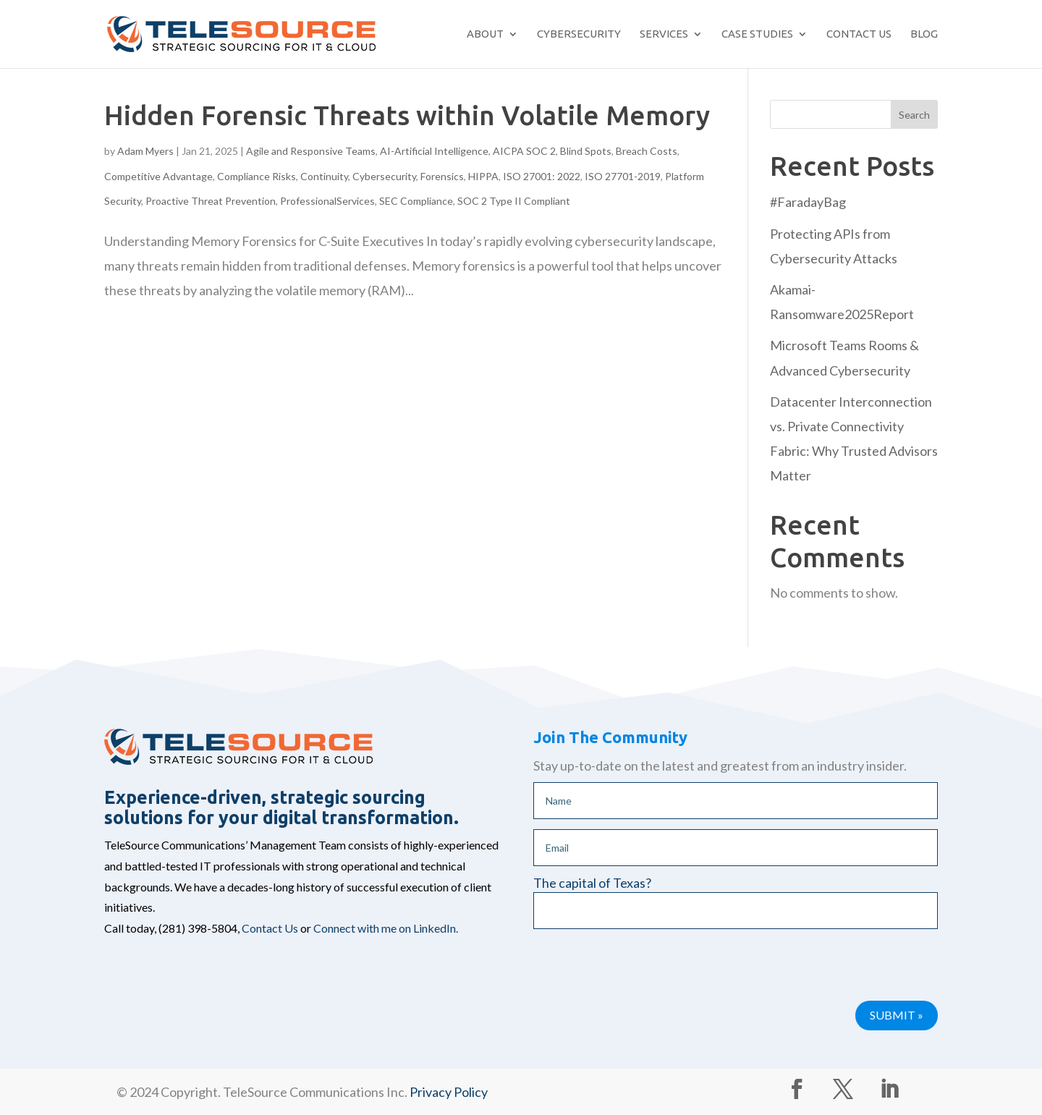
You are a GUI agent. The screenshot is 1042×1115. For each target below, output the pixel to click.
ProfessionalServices (327, 201)
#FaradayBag (808, 202)
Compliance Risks (256, 176)
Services (664, 33)
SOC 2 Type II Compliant (513, 201)
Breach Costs (646, 151)
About (485, 33)
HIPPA (483, 176)
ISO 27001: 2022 (541, 176)
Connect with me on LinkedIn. (385, 928)
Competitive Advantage (158, 176)
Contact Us (858, 33)
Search (914, 115)
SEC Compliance (416, 201)
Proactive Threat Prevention (210, 201)
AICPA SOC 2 (524, 151)
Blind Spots (585, 151)
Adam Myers (145, 151)
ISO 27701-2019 (623, 176)
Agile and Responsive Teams (311, 151)
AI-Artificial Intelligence (434, 151)
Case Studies (757, 33)
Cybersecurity (579, 33)
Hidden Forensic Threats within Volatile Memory (407, 115)
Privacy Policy (449, 1092)
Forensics (442, 176)
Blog (924, 33)
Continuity (324, 176)
